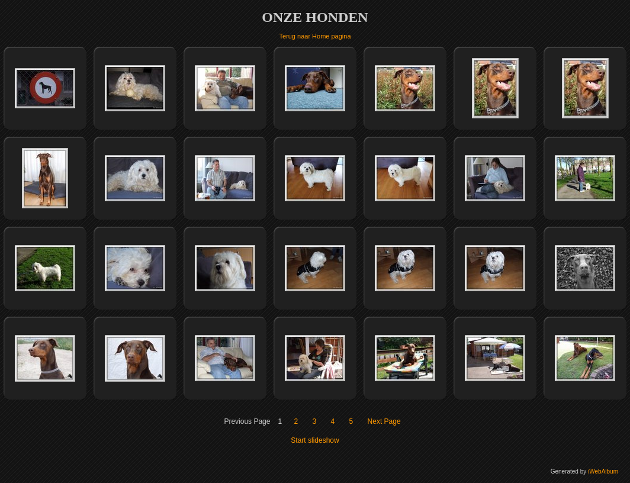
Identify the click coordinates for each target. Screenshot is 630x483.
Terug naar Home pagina (315, 36)
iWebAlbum (603, 471)
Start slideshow (315, 440)
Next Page (384, 421)
